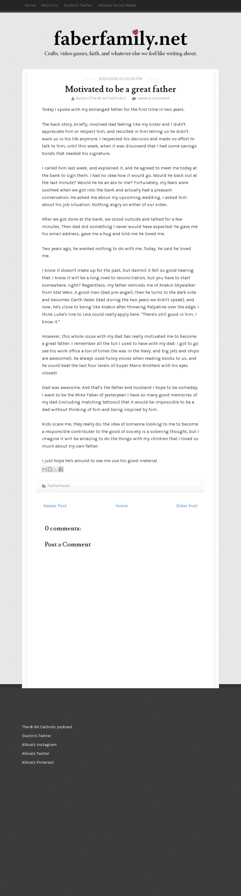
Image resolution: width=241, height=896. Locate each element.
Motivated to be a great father (120, 89)
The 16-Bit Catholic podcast (47, 727)
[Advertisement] (50, 804)
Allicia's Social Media (117, 5)
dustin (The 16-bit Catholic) (100, 98)
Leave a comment (153, 98)
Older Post (187, 505)
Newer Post (55, 505)
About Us (49, 5)
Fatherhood (58, 485)
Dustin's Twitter (78, 5)
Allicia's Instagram (39, 744)
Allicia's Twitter (35, 753)
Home (30, 5)
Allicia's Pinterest (38, 762)
